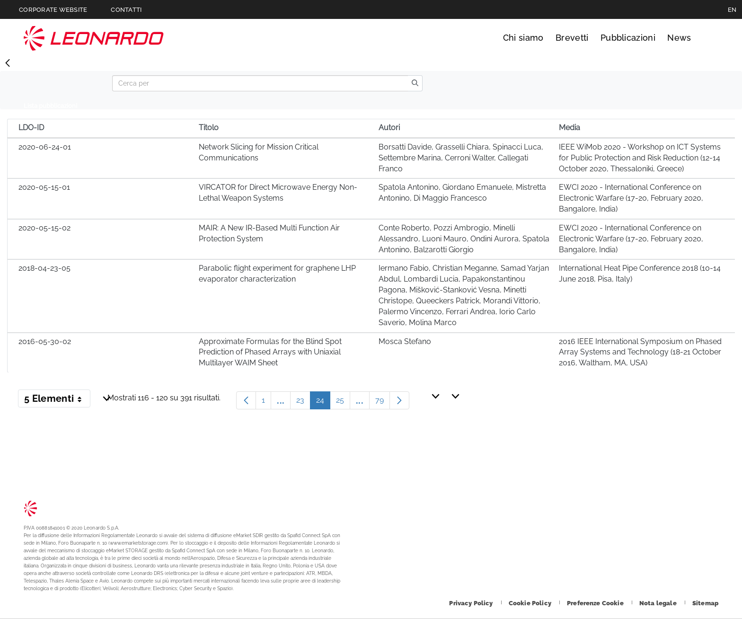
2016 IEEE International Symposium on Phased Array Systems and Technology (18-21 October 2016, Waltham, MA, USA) (640, 352)
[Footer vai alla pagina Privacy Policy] (471, 603)
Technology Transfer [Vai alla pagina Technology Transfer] (94, 38)
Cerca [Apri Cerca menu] (709, 38)
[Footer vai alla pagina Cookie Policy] (531, 603)
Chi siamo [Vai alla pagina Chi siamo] (523, 38)
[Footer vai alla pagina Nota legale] (658, 603)
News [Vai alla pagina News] (679, 38)
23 (303, 402)
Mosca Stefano (405, 341)
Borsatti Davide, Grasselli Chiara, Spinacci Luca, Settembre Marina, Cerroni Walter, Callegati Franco (461, 157)
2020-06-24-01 (44, 146)
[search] (415, 83)
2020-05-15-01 (44, 187)
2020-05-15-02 (44, 227)
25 (343, 402)
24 (323, 402)
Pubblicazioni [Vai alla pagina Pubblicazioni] (628, 38)
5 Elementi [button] (57, 400)
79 (382, 402)
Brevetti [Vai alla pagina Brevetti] (572, 38)
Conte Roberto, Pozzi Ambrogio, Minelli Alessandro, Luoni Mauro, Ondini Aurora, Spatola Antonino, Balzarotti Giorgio (464, 238)
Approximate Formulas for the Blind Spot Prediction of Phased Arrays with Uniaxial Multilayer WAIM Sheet (270, 352)
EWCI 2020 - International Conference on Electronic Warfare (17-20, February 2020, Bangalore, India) (631, 198)
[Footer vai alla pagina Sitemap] (705, 603)
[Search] (260, 83)
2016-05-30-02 (44, 341)
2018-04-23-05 (44, 268)
